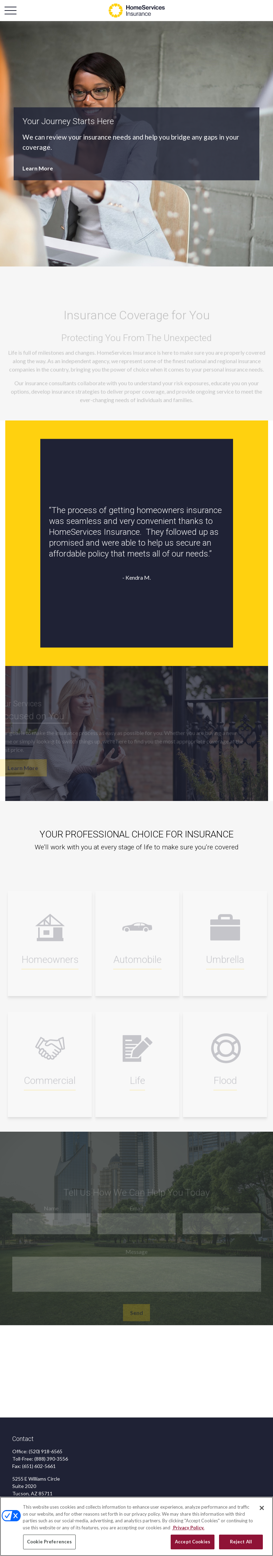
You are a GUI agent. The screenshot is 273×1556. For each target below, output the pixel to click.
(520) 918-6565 (45, 1451)
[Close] (261, 1508)
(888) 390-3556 (51, 1459)
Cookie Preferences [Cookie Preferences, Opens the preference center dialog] (49, 1542)
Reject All (241, 1542)
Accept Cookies (192, 1542)
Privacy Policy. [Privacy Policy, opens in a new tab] (188, 1527)
